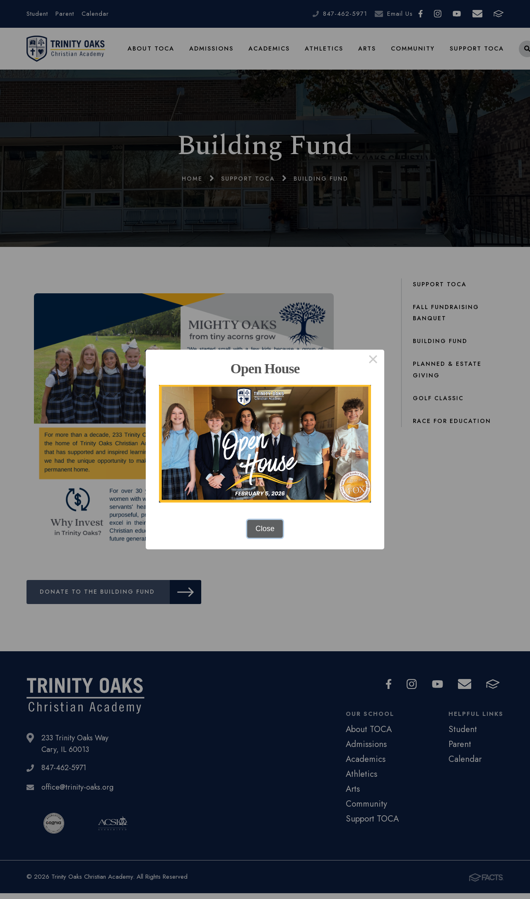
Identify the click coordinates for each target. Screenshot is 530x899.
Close (265, 528)
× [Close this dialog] (372, 361)
